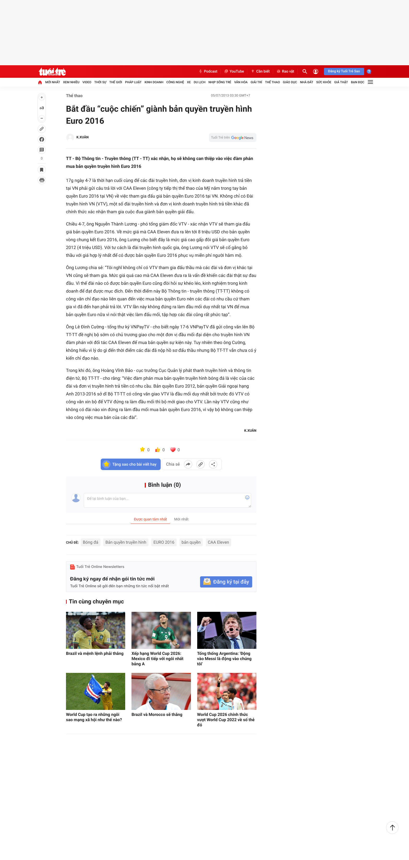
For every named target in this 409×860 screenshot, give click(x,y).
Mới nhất (52, 82)
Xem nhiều (71, 82)
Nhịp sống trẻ (219, 82)
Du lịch (200, 82)
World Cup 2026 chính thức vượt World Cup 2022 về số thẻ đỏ (226, 719)
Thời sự (100, 82)
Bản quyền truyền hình (125, 542)
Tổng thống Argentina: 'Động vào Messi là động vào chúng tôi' (224, 658)
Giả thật (341, 82)
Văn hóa (241, 82)
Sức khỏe (323, 82)
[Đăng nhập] (315, 71)
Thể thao (272, 82)
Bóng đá (90, 542)
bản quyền (191, 542)
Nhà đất (306, 82)
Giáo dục (290, 82)
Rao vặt (285, 71)
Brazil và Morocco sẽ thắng (156, 714)
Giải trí (256, 82)
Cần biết (260, 71)
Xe (189, 82)
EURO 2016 (163, 542)
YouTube (234, 71)
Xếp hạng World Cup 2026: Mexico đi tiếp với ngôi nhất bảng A (157, 658)
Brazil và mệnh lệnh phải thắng (95, 653)
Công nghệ (175, 82)
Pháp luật (133, 82)
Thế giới (115, 82)
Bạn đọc (357, 82)
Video (86, 82)
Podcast (208, 71)
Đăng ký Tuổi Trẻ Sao (344, 71)
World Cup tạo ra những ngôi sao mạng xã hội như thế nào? (94, 717)
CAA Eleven (218, 542)
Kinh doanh (154, 82)
